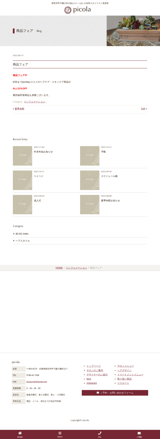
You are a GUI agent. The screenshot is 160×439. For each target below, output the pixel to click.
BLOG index (22, 233)
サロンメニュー (125, 366)
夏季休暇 (19, 108)
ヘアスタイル (23, 240)
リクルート (123, 383)
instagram (92, 383)
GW (143, 108)
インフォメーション (34, 101)
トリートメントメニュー (130, 374)
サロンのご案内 (95, 370)
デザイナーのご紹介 (97, 374)
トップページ (94, 366)
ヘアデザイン (124, 370)
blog (89, 378)
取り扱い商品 (124, 378)
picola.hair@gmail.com (36, 382)
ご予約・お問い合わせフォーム (115, 393)
